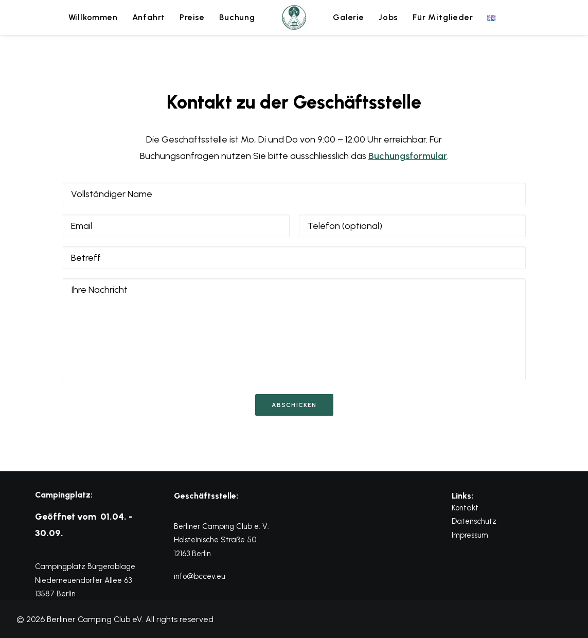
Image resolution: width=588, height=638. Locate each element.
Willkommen (93, 17)
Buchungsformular (407, 156)
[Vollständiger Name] (294, 194)
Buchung (237, 17)
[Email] (176, 226)
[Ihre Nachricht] (294, 329)
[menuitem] (93, 17)
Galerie (348, 17)
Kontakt (465, 507)
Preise (192, 17)
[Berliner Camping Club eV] (294, 17)
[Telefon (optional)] (412, 226)
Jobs (388, 17)
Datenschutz (474, 521)
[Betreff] (294, 257)
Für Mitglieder (443, 17)
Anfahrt (149, 17)
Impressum (470, 535)
